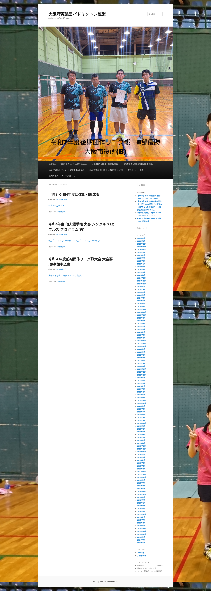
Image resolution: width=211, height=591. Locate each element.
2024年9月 (141, 287)
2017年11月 (142, 475)
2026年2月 (141, 238)
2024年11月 (142, 281)
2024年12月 (142, 278)
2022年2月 (141, 363)
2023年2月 (141, 335)
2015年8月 (141, 517)
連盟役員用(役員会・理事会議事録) (105, 164)
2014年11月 (142, 531)
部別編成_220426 (56, 205)
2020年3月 (141, 418)
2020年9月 (141, 406)
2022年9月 (141, 349)
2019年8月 (141, 429)
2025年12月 (142, 244)
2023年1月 (141, 338)
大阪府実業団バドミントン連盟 (77, 14)
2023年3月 (141, 332)
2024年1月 (141, 307)
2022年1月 (141, 366)
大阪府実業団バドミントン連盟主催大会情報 (105, 170)
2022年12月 (142, 341)
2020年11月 (142, 401)
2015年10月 (142, 514)
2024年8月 (141, 289)
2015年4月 (141, 523)
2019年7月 (141, 432)
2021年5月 (141, 386)
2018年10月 (142, 452)
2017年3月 (141, 489)
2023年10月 (142, 315)
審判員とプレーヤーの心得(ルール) (63, 176)
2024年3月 (141, 301)
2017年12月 (142, 472)
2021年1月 (141, 398)
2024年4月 (141, 298)
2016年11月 (142, 492)
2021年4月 (141, 389)
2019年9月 (141, 426)
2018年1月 (141, 469)
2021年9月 (141, 378)
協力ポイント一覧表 (135, 170)
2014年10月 (142, 534)
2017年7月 (141, 483)
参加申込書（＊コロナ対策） (70, 275)
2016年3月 (141, 509)
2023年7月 (141, 321)
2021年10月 (142, 375)
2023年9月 (141, 318)
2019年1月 (141, 443)
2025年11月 (142, 247)
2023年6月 (141, 324)
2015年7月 (141, 520)
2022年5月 (141, 355)
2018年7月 (141, 460)
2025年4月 (141, 267)
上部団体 (140, 553)
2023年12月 (142, 309)
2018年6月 (141, 463)
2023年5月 (141, 326)
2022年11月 (142, 344)
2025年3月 (141, 270)
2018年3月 (141, 466)
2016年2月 (141, 512)
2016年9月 (141, 497)
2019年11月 (142, 423)
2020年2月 (141, 420)
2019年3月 (141, 440)
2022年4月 (141, 358)
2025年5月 (141, 264)
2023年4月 (141, 329)
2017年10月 (142, 477)
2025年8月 (141, 255)
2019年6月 (141, 435)
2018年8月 (141, 457)
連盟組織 (52, 164)
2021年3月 (141, 392)
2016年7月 (141, 500)
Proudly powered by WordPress (105, 582)
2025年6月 (141, 261)
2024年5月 (141, 295)
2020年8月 (141, 409)
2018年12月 (142, 446)
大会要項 (52, 275)
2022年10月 (142, 346)
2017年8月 (141, 480)
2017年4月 (141, 486)
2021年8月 (141, 381)
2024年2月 (141, 304)
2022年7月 (141, 352)
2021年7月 (141, 383)
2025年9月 (141, 252)
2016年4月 (141, 506)
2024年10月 (142, 284)
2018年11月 (142, 449)
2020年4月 (141, 415)
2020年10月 (142, 403)
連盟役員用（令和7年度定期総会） (74, 164)
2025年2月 (141, 272)
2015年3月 (141, 526)
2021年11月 (142, 372)
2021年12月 (142, 369)
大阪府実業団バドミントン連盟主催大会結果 (66, 170)
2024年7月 (141, 292)
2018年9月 (141, 455)
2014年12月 (142, 529)
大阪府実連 (61, 212)
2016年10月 (142, 494)
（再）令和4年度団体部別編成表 (73, 194)
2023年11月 (142, 312)
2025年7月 (141, 258)
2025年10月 (142, 250)
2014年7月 (141, 540)
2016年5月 (141, 503)
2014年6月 (141, 543)
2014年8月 (141, 537)
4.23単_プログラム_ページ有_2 (85, 240)
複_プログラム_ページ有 (59, 240)
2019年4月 (141, 437)
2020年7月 (141, 412)
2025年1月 (141, 275)
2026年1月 (141, 241)
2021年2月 (141, 395)
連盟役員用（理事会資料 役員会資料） (139, 164)
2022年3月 (141, 361)
